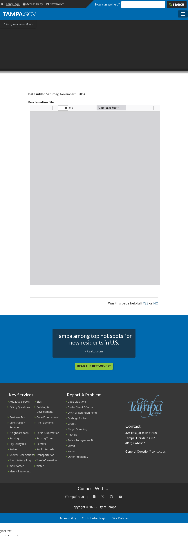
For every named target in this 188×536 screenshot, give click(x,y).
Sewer (71, 445)
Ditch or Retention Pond (82, 412)
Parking (14, 438)
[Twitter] (102, 497)
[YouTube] (120, 497)
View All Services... (20, 471)
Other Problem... (78, 456)
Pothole (72, 434)
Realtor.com (95, 351)
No (155, 302)
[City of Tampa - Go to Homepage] (19, 14)
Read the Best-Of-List (94, 366)
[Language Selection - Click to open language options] (10, 4)
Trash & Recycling (20, 460)
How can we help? (107, 4)
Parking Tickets (46, 438)
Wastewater (17, 466)
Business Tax (17, 417)
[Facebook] (94, 497)
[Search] (177, 4)
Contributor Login (94, 518)
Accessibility (67, 518)
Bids (39, 401)
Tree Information (47, 460)
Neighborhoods (19, 433)
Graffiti (72, 423)
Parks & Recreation (48, 433)
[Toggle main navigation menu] (183, 14)
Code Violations (77, 401)
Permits (41, 444)
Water (40, 466)
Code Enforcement (48, 417)
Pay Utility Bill (18, 444)
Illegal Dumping (77, 429)
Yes (145, 302)
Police (13, 449)
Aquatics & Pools (20, 401)
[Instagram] (111, 497)
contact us (158, 451)
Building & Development (45, 409)
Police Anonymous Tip (81, 440)
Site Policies (120, 518)
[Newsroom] (55, 4)
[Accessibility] (32, 4)
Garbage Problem (78, 418)
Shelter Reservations (22, 455)
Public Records (45, 449)
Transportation (45, 455)
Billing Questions (20, 407)
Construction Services (17, 425)
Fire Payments (45, 422)
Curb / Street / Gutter (80, 407)
